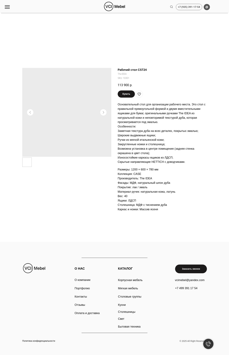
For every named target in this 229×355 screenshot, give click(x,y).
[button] (7, 7)
